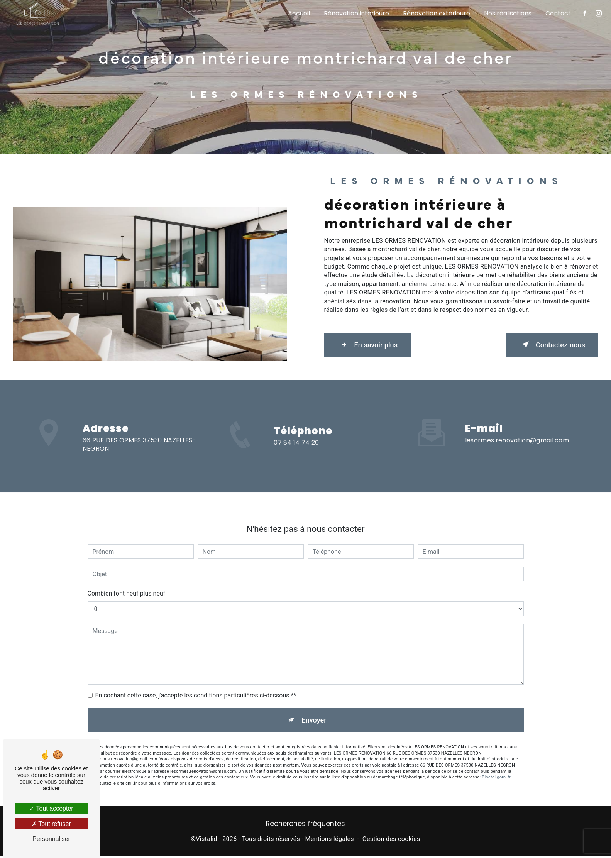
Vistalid (206, 840)
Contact (557, 13)
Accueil (298, 13)
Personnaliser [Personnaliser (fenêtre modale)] (51, 839)
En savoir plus (371, 344)
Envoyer (314, 707)
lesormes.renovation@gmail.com (517, 426)
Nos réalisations (507, 13)
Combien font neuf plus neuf (127, 580)
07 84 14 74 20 (296, 455)
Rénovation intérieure (355, 13)
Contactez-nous (547, 344)
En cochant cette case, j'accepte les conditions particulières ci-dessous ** (195, 682)
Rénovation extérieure (435, 13)
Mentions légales (329, 840)
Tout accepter (51, 808)
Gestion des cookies (391, 840)
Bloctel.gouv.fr (496, 765)
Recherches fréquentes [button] (305, 825)
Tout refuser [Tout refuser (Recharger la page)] (51, 824)
